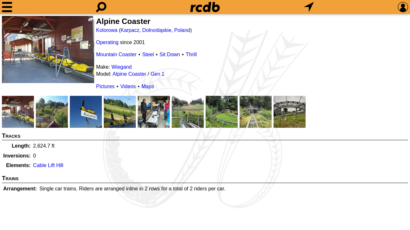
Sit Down (170, 54)
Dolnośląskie (156, 30)
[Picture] (48, 49)
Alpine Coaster (129, 74)
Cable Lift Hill (48, 165)
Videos (128, 86)
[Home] (205, 7)
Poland (182, 30)
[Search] (101, 7)
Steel (148, 54)
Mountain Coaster (116, 54)
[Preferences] (403, 7)
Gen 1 (158, 74)
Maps (148, 86)
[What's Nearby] (309, 7)
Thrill (191, 54)
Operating (107, 42)
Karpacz (129, 30)
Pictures (105, 86)
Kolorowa (107, 30)
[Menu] (7, 7)
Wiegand (121, 67)
